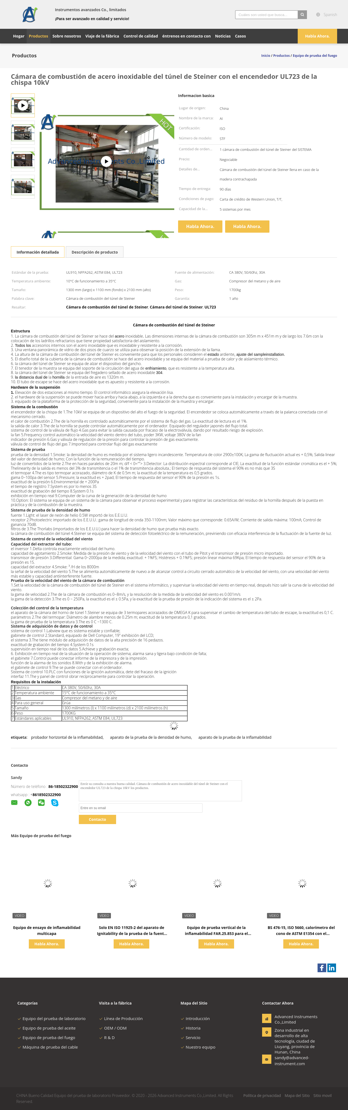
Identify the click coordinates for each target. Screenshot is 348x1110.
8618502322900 (47, 794)
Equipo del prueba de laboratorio (51, 1018)
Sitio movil (322, 1095)
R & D (107, 1037)
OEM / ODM (113, 1028)
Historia (191, 1028)
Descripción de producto (95, 252)
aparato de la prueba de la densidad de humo (150, 737)
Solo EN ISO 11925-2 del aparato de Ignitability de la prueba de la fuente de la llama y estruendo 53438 (131, 933)
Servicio (190, 1037)
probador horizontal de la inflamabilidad (66, 737)
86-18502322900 (63, 786)
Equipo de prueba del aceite (46, 1028)
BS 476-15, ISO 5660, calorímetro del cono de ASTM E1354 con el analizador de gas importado (301, 933)
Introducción (195, 1018)
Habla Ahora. (317, 36)
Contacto (97, 819)
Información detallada (38, 252)
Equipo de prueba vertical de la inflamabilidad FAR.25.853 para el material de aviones (216, 933)
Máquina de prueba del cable (47, 1047)
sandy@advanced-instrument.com (292, 1060)
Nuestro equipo (198, 1047)
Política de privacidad (262, 1095)
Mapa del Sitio (297, 1095)
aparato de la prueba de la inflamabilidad (234, 737)
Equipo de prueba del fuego (46, 1037)
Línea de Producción (121, 1018)
